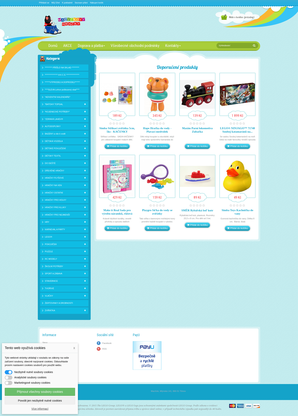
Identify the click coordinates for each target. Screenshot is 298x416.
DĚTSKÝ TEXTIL (53, 156)
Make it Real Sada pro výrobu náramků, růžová (117, 212)
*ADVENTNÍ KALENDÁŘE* (57, 97)
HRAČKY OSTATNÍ (54, 193)
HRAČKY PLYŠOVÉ (54, 178)
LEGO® (48, 237)
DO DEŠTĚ (50, 163)
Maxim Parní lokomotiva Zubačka (197, 130)
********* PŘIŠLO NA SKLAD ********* (62, 67)
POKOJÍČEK (51, 244)
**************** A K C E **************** (62, 75)
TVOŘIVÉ (49, 288)
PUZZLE (49, 251)
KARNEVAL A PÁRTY (55, 229)
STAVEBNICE (51, 281)
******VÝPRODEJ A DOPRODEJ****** (62, 82)
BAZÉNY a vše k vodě (55, 134)
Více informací (39, 408)
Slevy (45, 342)
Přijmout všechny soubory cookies (40, 391)
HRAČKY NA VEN (53, 185)
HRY (47, 222)
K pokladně (67, 3)
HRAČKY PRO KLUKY (55, 207)
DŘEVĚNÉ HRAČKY (54, 170)
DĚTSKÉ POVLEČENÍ (55, 148)
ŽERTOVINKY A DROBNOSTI (59, 303)
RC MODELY (51, 259)
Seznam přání (81, 3)
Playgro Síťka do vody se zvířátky (157, 212)
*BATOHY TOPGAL (54, 104)
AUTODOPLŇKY (53, 126)
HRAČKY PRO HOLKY (55, 200)
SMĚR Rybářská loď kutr (197, 210)
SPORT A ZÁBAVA (53, 273)
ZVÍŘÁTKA (50, 310)
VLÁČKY (49, 296)
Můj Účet (56, 3)
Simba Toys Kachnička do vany (237, 212)
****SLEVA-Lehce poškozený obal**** (62, 89)
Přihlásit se (44, 3)
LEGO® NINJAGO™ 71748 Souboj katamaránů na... (237, 130)
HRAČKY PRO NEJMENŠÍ (57, 215)
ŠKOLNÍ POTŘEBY (54, 266)
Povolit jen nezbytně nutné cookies (40, 400)
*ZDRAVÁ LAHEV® (54, 119)
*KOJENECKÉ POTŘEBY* (57, 112)
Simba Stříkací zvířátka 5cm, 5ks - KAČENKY (117, 130)
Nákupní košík (96, 3)
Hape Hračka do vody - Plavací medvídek (157, 130)
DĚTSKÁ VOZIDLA (54, 141)
